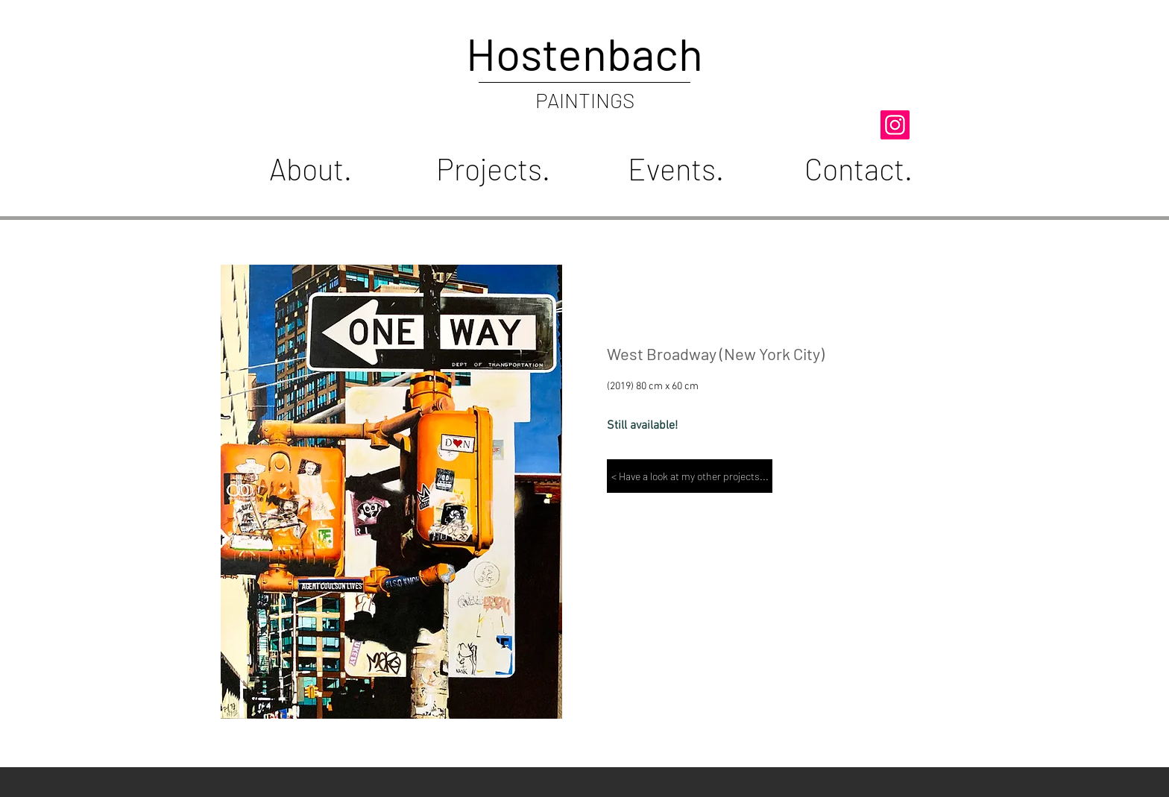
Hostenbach (584, 52)
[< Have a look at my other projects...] (689, 476)
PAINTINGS (584, 100)
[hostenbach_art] (895, 124)
